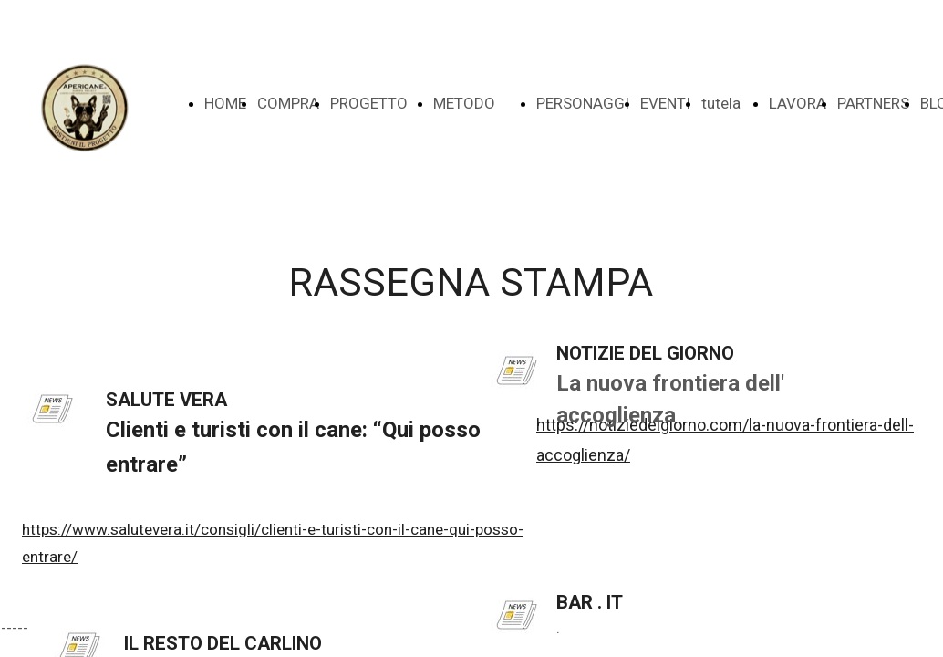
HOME (225, 103)
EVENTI (665, 103)
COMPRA (288, 103)
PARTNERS (873, 103)
